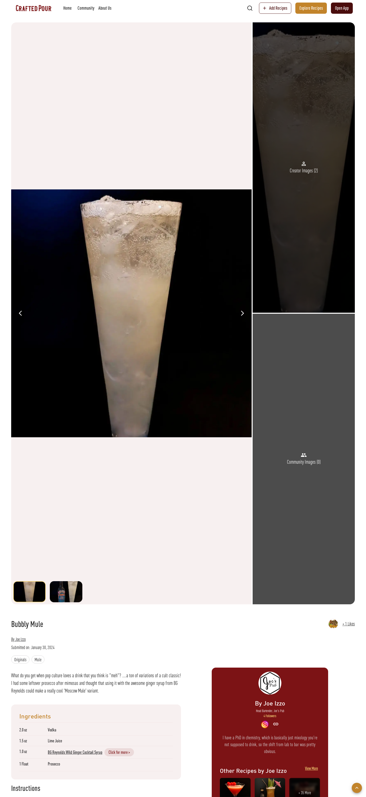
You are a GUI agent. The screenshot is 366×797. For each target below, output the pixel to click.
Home (67, 8)
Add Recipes (275, 8)
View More (311, 770)
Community (85, 8)
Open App (342, 8)
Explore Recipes (311, 8)
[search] (250, 8)
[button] (20, 659)
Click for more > (119, 752)
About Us (104, 8)
